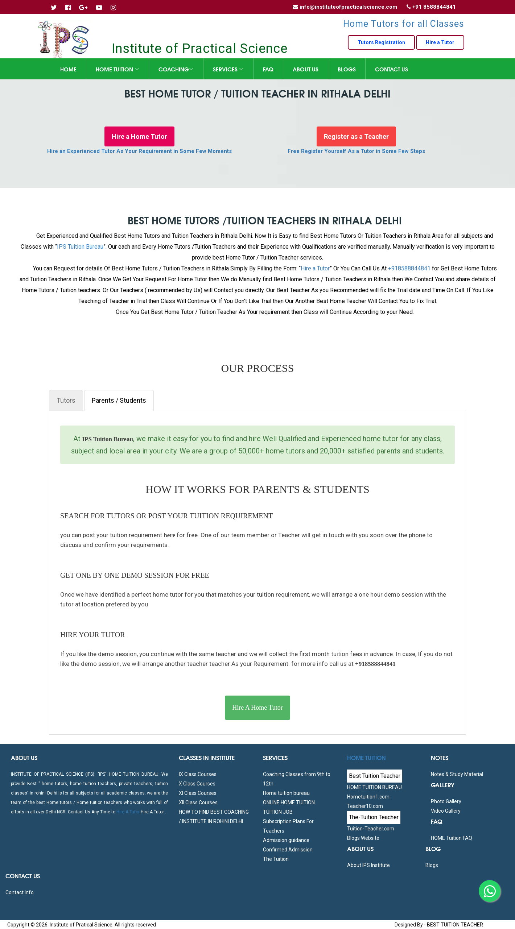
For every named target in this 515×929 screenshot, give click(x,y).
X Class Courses (197, 784)
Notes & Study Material (457, 774)
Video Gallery (446, 811)
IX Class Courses (198, 774)
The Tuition (276, 859)
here (168, 535)
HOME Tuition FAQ (451, 838)
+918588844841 (409, 268)
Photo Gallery (446, 801)
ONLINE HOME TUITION (289, 802)
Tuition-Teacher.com (370, 828)
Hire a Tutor (440, 42)
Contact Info (19, 892)
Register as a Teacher (356, 136)
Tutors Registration (381, 42)
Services (228, 69)
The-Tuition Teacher (374, 817)
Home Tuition (117, 69)
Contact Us (391, 69)
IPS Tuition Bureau (80, 246)
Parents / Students (119, 400)
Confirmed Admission (288, 850)
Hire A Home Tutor (257, 707)
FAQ (268, 69)
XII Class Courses (198, 802)
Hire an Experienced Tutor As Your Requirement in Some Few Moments (139, 151)
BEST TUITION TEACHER (455, 925)
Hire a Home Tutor (139, 136)
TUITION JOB (278, 812)
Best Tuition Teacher (374, 775)
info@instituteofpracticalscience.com (348, 7)
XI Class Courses (198, 793)
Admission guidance (286, 840)
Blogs (347, 69)
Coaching (176, 69)
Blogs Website (363, 838)
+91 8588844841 (434, 7)
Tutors (66, 400)
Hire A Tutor (128, 811)
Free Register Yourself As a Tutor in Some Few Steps (356, 151)
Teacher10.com (365, 806)
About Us (305, 69)
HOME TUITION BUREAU (374, 787)
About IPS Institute (368, 865)
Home (68, 69)
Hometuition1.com (368, 797)
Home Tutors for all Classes (403, 23)
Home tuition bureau (286, 793)
